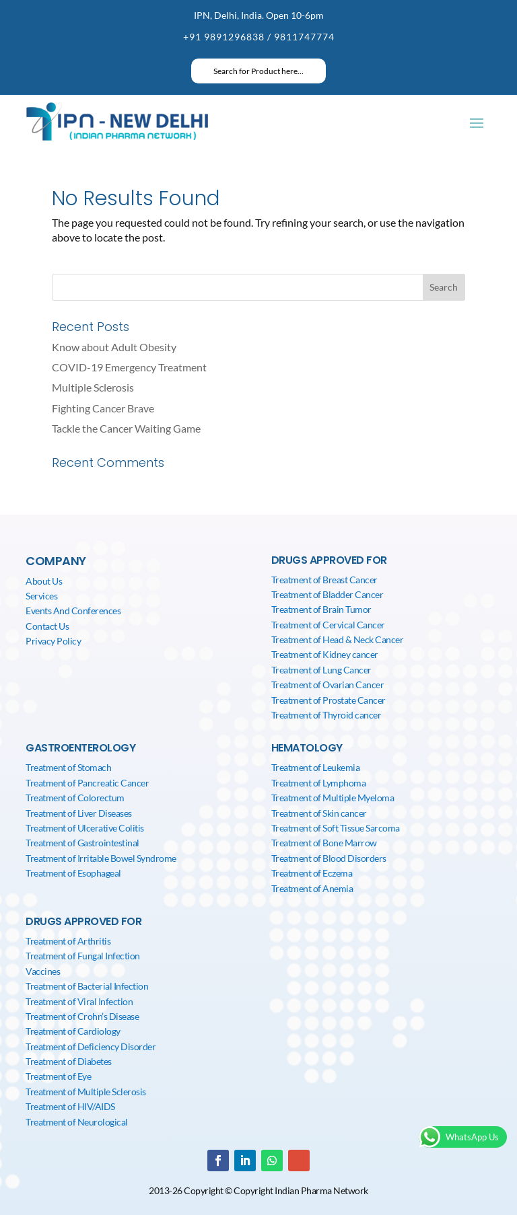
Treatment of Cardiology (73, 1031)
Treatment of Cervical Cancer (328, 624)
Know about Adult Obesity (114, 346)
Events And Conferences (73, 610)
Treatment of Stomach (68, 767)
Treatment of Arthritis (68, 941)
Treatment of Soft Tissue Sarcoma (335, 828)
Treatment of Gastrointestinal (82, 842)
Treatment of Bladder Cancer (327, 594)
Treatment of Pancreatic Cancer (87, 782)
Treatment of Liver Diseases (79, 813)
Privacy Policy (53, 641)
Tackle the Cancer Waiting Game (126, 428)
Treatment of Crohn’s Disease (82, 1016)
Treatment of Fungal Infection (83, 955)
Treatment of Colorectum (75, 797)
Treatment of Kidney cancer (324, 654)
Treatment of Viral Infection (79, 1001)
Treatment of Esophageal (73, 873)
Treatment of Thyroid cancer (326, 715)
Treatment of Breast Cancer (324, 579)
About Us (44, 581)
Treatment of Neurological (77, 1122)
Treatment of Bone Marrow (324, 842)
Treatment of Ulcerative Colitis (85, 828)
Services (41, 595)
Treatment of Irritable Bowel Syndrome (101, 858)
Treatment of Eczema (312, 873)
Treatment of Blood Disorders (328, 858)
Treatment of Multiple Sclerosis (86, 1091)
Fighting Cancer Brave (103, 408)
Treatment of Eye (58, 1076)
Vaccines (43, 971)
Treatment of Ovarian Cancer (327, 684)
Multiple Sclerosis (93, 387)
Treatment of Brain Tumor (321, 609)
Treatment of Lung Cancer (321, 669)
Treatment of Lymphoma (318, 782)
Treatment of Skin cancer (319, 813)
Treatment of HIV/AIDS (70, 1106)
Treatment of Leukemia (315, 767)
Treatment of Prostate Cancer (328, 700)
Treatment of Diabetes (69, 1061)
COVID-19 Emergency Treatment (129, 367)
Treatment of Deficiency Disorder (91, 1046)
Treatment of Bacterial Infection (87, 986)
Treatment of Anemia (312, 888)
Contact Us (47, 626)
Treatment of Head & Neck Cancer (337, 639)
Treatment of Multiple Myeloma (332, 797)
